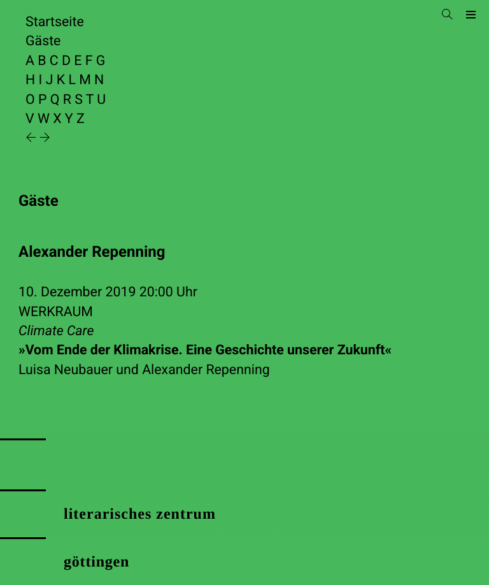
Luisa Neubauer (65, 370)
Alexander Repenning (205, 370)
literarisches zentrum (140, 514)
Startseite (54, 22)
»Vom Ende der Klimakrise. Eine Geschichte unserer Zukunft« (205, 350)
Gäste (42, 41)
